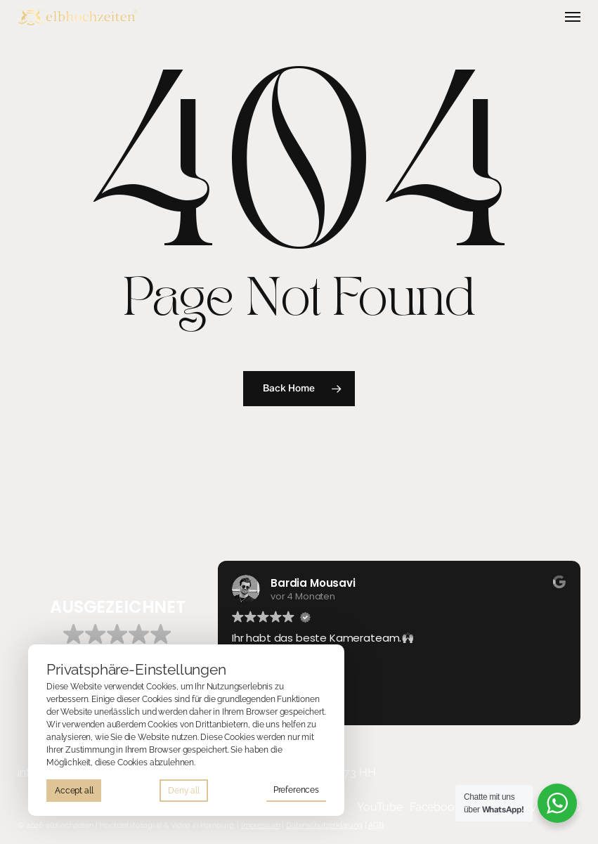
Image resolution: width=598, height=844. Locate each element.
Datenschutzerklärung (324, 825)
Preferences (296, 790)
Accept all (74, 791)
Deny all (184, 791)
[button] (572, 17)
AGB (376, 825)
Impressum (260, 825)
